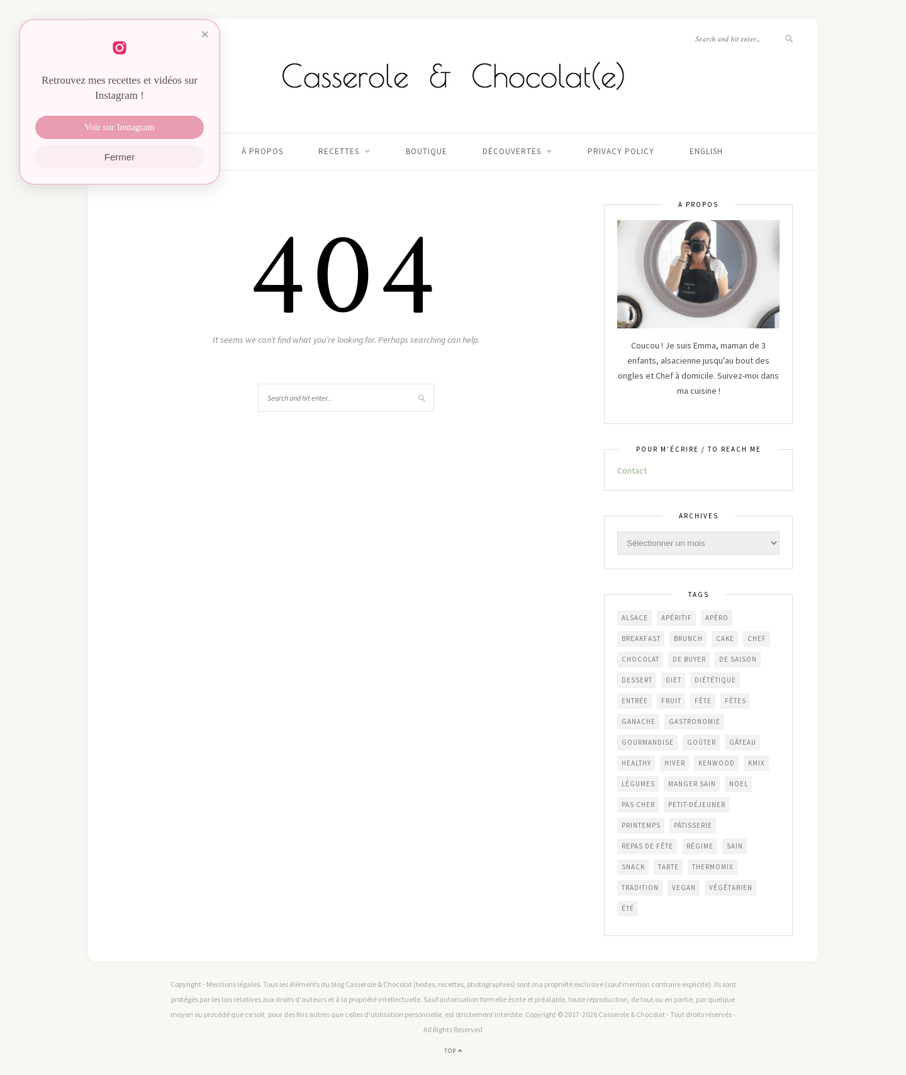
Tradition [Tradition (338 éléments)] (640, 887)
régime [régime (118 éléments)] (699, 846)
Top (453, 1051)
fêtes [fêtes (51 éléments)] (735, 700)
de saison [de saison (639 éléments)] (738, 659)
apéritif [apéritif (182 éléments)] (676, 617)
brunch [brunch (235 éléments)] (688, 638)
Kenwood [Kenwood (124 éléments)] (716, 763)
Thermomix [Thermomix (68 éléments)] (713, 866)
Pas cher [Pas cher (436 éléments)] (638, 804)
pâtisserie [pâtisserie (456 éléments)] (693, 825)
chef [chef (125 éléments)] (756, 638)
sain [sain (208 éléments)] (735, 846)
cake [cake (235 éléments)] (725, 638)
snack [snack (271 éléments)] (633, 866)
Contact (632, 470)
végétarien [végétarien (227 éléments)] (730, 887)
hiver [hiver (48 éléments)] (674, 763)
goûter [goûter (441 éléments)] (701, 742)
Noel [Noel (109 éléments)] (738, 783)
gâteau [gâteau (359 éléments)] (742, 742)
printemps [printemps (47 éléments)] (641, 825)
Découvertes (512, 151)
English (706, 151)
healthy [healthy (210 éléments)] (636, 763)
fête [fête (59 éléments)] (703, 700)
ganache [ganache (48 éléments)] (639, 721)
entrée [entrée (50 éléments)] (635, 700)
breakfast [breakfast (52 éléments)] (641, 638)
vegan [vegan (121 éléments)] (684, 887)
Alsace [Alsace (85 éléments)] (635, 617)
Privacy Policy (621, 151)
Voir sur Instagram (119, 128)
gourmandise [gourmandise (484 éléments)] (648, 742)
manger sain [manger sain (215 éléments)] (692, 783)
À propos (262, 151)
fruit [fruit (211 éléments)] (671, 700)
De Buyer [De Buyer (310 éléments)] (689, 659)
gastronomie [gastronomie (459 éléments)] (694, 721)
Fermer (119, 157)
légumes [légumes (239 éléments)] (638, 783)
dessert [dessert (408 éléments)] (637, 680)
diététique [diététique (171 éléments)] (715, 680)
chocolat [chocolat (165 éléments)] (640, 659)
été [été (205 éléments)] (628, 908)
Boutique (426, 151)
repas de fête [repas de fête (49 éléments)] (647, 846)
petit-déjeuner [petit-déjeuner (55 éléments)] (696, 804)
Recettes (338, 151)
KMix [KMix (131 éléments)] (756, 763)
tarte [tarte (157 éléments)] (668, 866)
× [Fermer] (205, 35)
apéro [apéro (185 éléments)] (717, 617)
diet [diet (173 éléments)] (673, 680)
